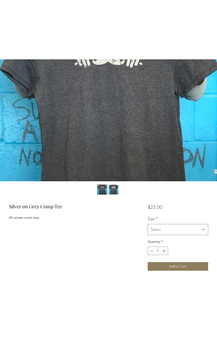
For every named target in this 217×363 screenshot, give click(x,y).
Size (153, 218)
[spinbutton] (157, 251)
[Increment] (164, 251)
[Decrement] (151, 251)
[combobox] (178, 229)
